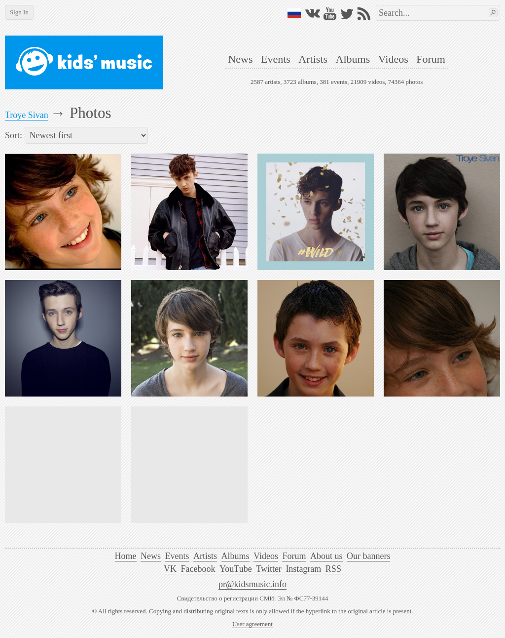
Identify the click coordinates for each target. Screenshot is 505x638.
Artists (312, 59)
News (240, 59)
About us (326, 556)
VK (170, 569)
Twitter (269, 569)
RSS (333, 569)
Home (126, 556)
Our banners (368, 556)
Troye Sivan (26, 115)
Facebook (198, 569)
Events (275, 59)
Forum (430, 59)
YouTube (235, 569)
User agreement (252, 624)
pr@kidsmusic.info (252, 584)
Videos (393, 59)
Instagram (303, 569)
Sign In (19, 12)
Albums (353, 59)
